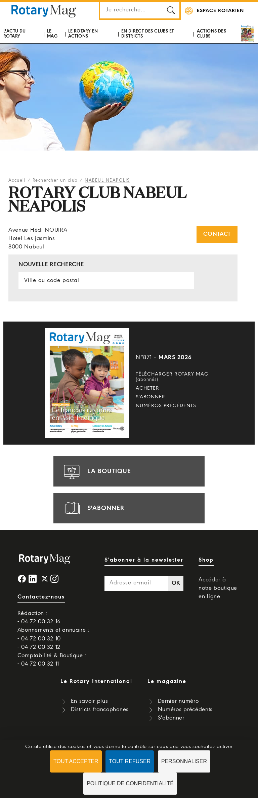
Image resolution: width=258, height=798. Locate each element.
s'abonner (93, 508)
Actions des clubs (211, 34)
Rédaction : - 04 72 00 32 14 (38, 617)
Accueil (17, 180)
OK (176, 583)
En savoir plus (89, 701)
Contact (217, 234)
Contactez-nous (41, 597)
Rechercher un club (55, 180)
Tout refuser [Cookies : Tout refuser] (129, 761)
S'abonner (150, 397)
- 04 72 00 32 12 (38, 647)
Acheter (147, 388)
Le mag (52, 34)
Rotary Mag (43, 10)
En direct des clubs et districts (147, 34)
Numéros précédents (166, 405)
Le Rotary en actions (83, 34)
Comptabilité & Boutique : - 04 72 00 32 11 (52, 659)
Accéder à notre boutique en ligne (218, 588)
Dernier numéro (178, 701)
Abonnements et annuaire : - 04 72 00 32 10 (53, 634)
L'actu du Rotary (14, 34)
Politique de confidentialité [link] (130, 783)
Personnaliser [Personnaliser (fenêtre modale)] (184, 761)
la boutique (96, 471)
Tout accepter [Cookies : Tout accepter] (75, 761)
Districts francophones (100, 709)
